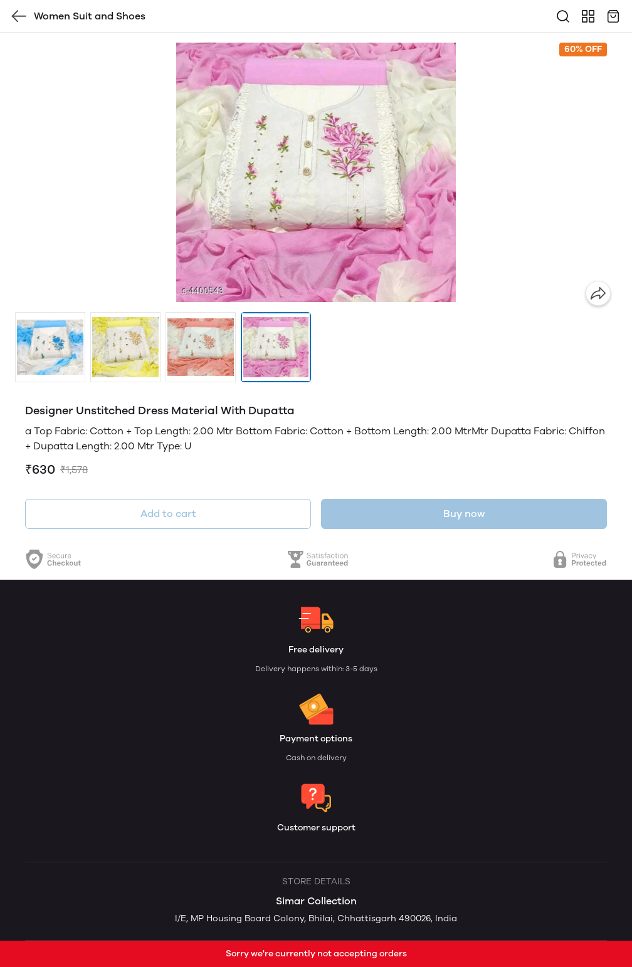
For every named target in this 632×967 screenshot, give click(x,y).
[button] (50, 347)
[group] (316, 172)
